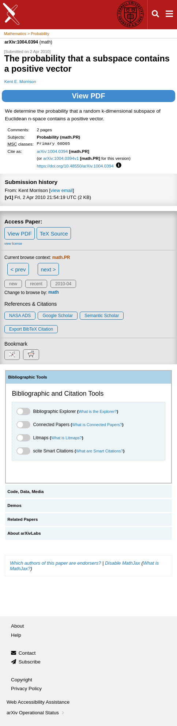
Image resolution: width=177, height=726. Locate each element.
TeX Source (53, 233)
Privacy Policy (26, 688)
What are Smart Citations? (99, 451)
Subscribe (30, 662)
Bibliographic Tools (27, 377)
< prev (18, 269)
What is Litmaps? (66, 438)
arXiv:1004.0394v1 (61, 158)
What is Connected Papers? (97, 424)
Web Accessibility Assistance (38, 702)
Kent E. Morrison (20, 81)
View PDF (88, 96)
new (13, 283)
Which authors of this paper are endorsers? (55, 563)
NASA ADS (20, 315)
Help (16, 635)
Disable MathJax (122, 563)
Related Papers (22, 519)
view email (61, 190)
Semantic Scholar (101, 315)
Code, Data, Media (25, 491)
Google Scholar (57, 315)
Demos (14, 505)
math (53, 292)
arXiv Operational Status (36, 712)
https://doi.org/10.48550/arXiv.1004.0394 (75, 165)
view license (13, 243)
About (17, 626)
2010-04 (63, 283)
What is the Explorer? (97, 411)
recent (36, 283)
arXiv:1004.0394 (52, 151)
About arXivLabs (24, 533)
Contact (27, 653)
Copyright (21, 679)
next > (48, 269)
